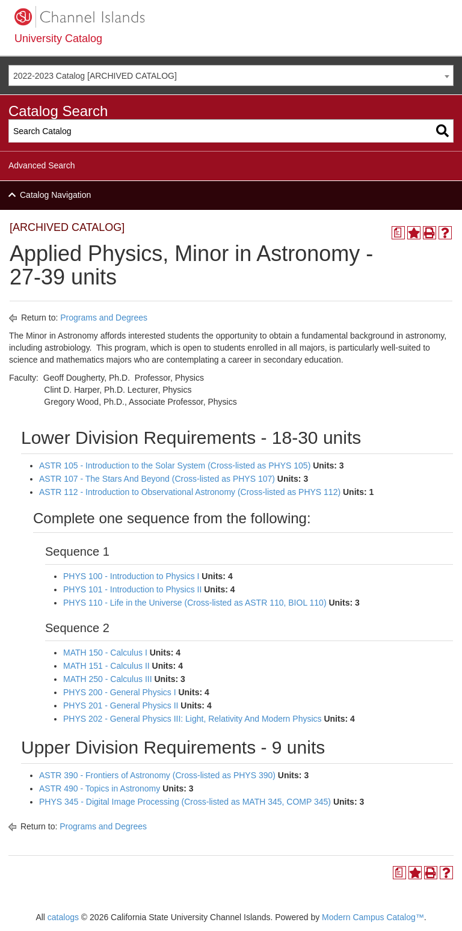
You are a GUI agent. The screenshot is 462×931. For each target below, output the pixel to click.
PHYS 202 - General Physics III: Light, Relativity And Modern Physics (192, 719)
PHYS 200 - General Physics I (119, 692)
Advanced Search (41, 165)
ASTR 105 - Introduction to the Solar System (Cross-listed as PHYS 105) (174, 465)
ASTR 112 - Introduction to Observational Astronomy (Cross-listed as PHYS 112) (189, 492)
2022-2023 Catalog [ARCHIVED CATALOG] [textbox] (95, 76)
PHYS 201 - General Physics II (120, 705)
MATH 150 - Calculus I (105, 652)
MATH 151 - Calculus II (106, 666)
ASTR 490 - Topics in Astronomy (99, 788)
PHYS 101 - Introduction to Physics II (132, 589)
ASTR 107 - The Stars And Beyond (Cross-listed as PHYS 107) (157, 479)
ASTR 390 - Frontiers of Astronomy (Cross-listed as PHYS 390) (157, 775)
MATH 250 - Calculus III (107, 679)
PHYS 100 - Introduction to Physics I (131, 576)
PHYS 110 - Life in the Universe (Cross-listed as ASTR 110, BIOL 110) (195, 602)
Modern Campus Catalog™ (373, 917)
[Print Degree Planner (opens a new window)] (398, 232)
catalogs (63, 917)
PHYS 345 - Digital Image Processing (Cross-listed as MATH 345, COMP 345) (185, 802)
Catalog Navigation (55, 195)
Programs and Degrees (103, 317)
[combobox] (231, 75)
